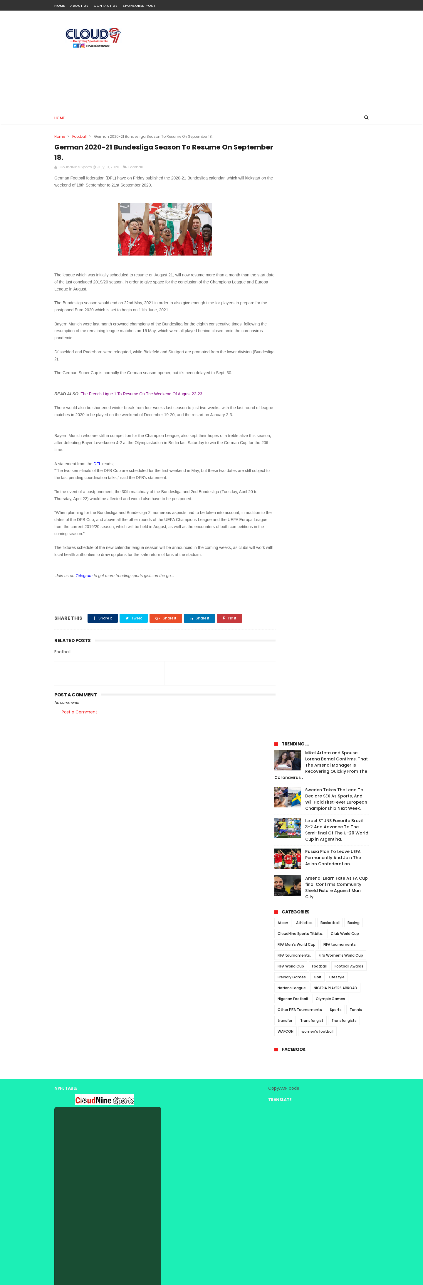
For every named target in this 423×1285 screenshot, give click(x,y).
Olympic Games (330, 409)
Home (59, 5)
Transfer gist (311, 431)
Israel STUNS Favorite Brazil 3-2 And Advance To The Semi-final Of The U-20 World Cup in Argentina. (336, 240)
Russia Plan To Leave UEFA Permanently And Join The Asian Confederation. (333, 268)
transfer (285, 431)
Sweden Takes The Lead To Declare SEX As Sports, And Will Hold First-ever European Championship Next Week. (336, 209)
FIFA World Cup (291, 376)
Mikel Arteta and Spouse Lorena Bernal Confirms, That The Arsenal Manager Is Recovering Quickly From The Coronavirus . (321, 175)
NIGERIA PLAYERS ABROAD (335, 398)
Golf (317, 387)
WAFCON (285, 441)
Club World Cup (345, 344)
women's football (317, 441)
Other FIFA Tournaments (300, 420)
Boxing (354, 333)
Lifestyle (337, 387)
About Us (79, 5)
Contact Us (106, 5)
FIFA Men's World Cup (296, 354)
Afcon (283, 333)
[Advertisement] (262, 60)
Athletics (304, 333)
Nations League (292, 398)
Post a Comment (79, 712)
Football (79, 136)
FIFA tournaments (339, 354)
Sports (336, 420)
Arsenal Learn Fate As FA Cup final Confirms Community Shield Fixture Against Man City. (336, 298)
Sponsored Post (139, 5)
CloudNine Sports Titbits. (300, 344)
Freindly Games (292, 387)
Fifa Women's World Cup (341, 365)
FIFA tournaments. (294, 365)
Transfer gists (344, 431)
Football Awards (349, 376)
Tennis (356, 420)
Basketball (330, 333)
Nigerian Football (293, 409)
